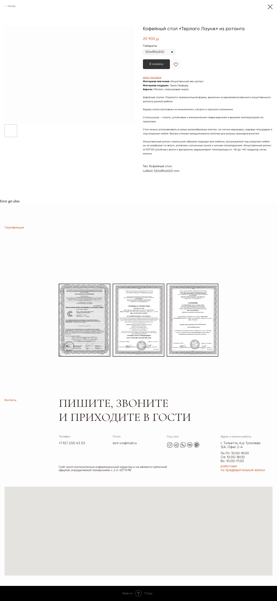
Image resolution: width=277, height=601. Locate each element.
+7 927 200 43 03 (72, 443)
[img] (170, 445)
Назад (11, 6)
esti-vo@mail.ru (125, 443)
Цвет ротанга (152, 77)
